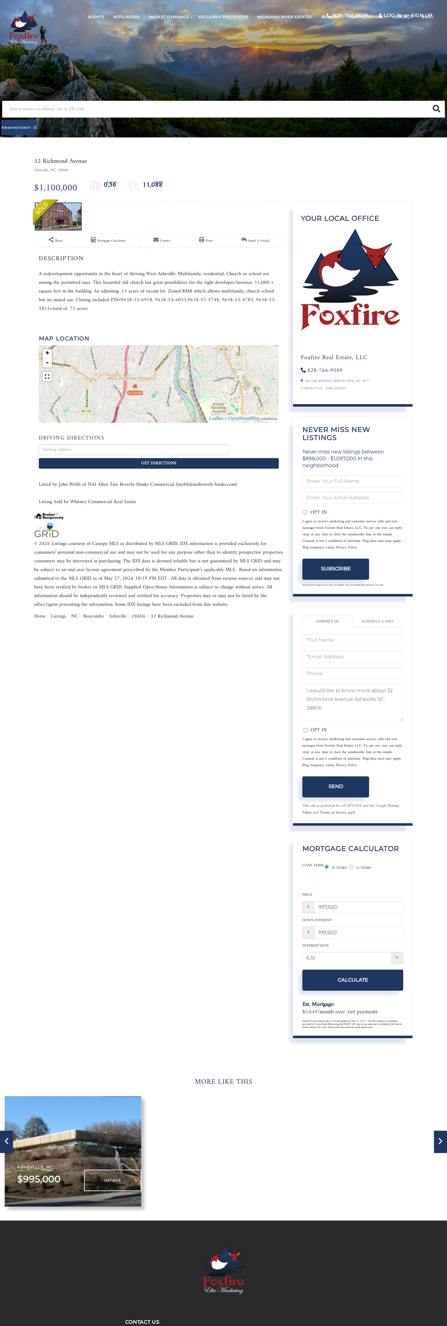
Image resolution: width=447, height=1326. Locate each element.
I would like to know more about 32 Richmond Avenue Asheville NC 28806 (352, 715)
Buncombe (93, 806)
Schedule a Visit (378, 634)
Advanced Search (212, 124)
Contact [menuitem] (391, 42)
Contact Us (311, 402)
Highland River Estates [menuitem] (273, 42)
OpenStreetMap (244, 619)
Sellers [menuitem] (318, 42)
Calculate (336, 984)
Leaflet (216, 619)
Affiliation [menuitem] (115, 42)
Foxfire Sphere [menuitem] (354, 42)
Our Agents (336, 402)
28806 (139, 806)
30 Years (336, 879)
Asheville (118, 806)
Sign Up (409, 22)
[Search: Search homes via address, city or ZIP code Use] (92, 124)
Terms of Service (333, 825)
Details (117, 1185)
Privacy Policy (346, 560)
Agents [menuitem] (85, 42)
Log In (380, 22)
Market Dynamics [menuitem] (158, 42)
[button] (168, 124)
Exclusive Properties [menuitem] (212, 42)
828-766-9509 (334, 22)
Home (40, 806)
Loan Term (312, 878)
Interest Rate (315, 950)
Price (307, 899)
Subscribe (336, 582)
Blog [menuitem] (416, 42)
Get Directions (255, 650)
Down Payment (317, 924)
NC (74, 806)
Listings (58, 806)
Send (335, 799)
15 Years (360, 879)
